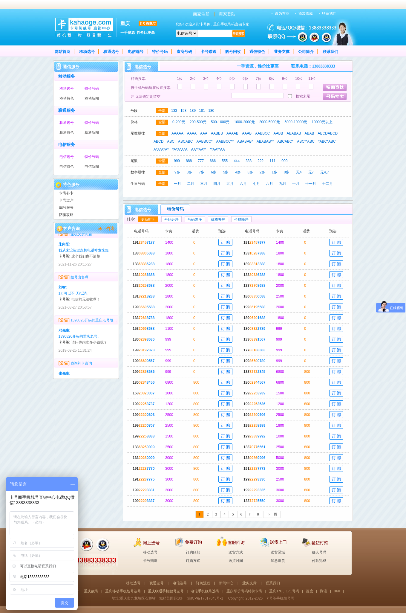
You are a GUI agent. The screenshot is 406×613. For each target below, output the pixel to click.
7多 (201, 172)
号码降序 (195, 219)
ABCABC (185, 141)
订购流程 (203, 583)
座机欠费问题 (81, 237)
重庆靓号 (91, 591)
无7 (311, 172)
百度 (309, 591)
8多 (189, 172)
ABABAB (294, 133)
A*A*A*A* (161, 149)
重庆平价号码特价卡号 (244, 591)
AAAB (247, 133)
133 (174, 111)
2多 (262, 172)
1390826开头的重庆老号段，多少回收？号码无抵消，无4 (116, 323)
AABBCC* (204, 141)
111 (272, 161)
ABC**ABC (306, 141)
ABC (170, 141)
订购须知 (193, 552)
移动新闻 (92, 98)
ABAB (309, 133)
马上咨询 (106, 228)
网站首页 (62, 51)
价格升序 (218, 219)
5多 (226, 172)
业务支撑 (281, 51)
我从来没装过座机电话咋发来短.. (85, 253)
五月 (230, 184)
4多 (238, 172)
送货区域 (278, 552)
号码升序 (171, 219)
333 (249, 161)
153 (183, 111)
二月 (190, 184)
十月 (295, 184)
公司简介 (306, 51)
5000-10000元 (295, 122)
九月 (282, 184)
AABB (278, 133)
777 (201, 161)
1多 (275, 172)
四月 (216, 184)
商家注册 (201, 14)
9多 (177, 172)
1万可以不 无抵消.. (74, 296)
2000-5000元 (269, 122)
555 (225, 161)
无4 (299, 172)
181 (202, 111)
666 (213, 161)
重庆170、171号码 (284, 591)
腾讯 (323, 591)
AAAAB (232, 133)
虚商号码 (184, 51)
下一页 (271, 514)
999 (177, 161)
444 (237, 161)
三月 (203, 184)
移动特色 (66, 98)
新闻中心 (226, 583)
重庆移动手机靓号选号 (123, 591)
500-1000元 (220, 122)
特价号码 (160, 51)
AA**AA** (198, 149)
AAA (203, 133)
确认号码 (319, 552)
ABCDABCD (328, 133)
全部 (162, 111)
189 (193, 111)
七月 (256, 184)
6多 (214, 172)
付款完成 (319, 561)
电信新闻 (92, 166)
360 (337, 591)
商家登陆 (227, 14)
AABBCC (262, 133)
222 (260, 161)
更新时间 (148, 219)
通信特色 (257, 51)
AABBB (217, 133)
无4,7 (324, 172)
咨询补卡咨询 (81, 366)
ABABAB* (245, 141)
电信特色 (66, 166)
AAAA (192, 133)
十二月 (327, 184)
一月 (177, 184)
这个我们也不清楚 (85, 259)
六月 (243, 184)
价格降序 (241, 219)
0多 (286, 172)
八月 (269, 184)
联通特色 (66, 132)
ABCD (158, 141)
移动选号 (87, 51)
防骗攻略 (66, 215)
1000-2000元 (244, 122)
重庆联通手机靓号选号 (166, 591)
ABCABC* (285, 141)
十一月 (310, 184)
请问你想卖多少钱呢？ (89, 345)
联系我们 (329, 13)
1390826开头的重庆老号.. (79, 339)
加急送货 (278, 561)
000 (284, 161)
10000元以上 (322, 122)
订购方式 (193, 561)
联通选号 (111, 51)
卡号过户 (66, 200)
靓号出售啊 (79, 280)
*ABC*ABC (327, 141)
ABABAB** (265, 141)
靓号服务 (66, 207)
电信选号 (135, 51)
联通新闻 (92, 132)
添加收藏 (305, 13)
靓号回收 (233, 51)
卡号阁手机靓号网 (280, 598)
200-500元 (198, 122)
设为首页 (282, 13)
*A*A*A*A (180, 149)
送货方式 (236, 552)
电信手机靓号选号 (205, 591)
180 (211, 111)
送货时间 (236, 561)
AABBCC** (225, 141)
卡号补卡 (66, 193)
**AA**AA (217, 149)
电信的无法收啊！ (85, 302)
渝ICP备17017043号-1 (205, 598)
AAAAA (177, 133)
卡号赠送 (208, 51)
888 (189, 161)
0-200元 (178, 122)
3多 (250, 172)
